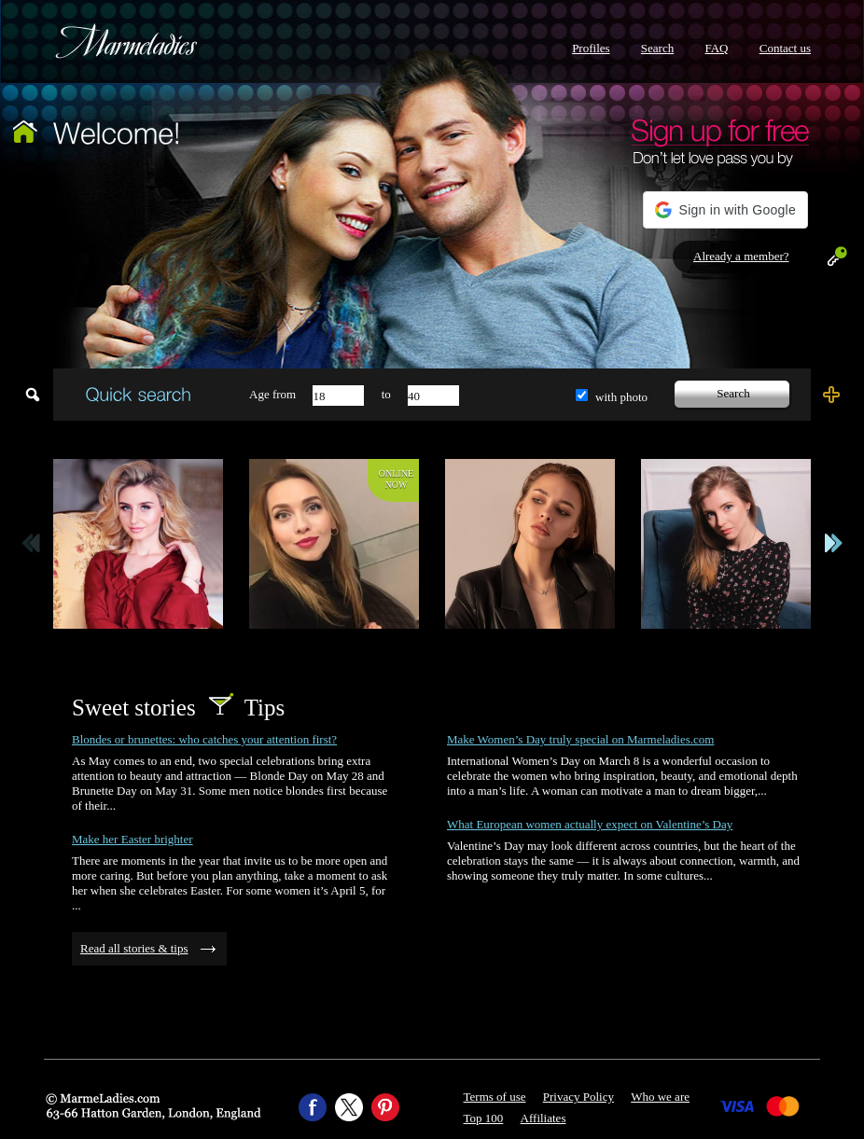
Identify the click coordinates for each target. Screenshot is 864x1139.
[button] (725, 210)
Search (657, 48)
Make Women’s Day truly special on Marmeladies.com (580, 739)
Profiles (590, 48)
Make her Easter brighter (132, 839)
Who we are (660, 1097)
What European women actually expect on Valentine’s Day (589, 824)
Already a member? (741, 256)
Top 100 (484, 1118)
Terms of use (495, 1097)
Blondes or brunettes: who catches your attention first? (204, 739)
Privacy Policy (578, 1097)
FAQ (716, 48)
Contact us (785, 48)
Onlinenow (396, 479)
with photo (621, 397)
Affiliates (543, 1118)
